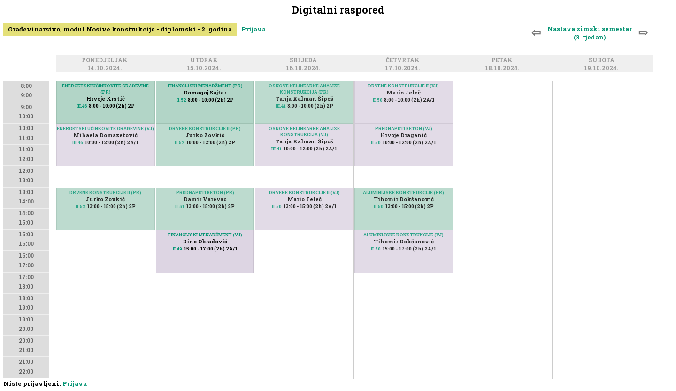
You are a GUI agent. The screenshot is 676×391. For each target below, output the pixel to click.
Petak (503, 60)
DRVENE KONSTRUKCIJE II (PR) (105, 192)
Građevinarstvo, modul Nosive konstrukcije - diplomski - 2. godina (120, 29)
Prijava (253, 29)
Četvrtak (404, 60)
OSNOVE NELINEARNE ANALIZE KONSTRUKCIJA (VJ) (304, 131)
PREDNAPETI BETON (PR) (205, 192)
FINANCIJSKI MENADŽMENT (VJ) (205, 235)
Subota (603, 60)
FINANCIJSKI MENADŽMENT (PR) (205, 86)
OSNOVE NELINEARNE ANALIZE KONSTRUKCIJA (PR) (304, 89)
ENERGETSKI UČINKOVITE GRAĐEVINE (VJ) (105, 128)
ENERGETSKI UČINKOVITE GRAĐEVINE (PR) (105, 89)
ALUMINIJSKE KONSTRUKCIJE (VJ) (403, 235)
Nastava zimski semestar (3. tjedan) (589, 32)
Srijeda (305, 60)
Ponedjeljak (106, 60)
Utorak (205, 60)
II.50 (277, 206)
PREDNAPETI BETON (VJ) (403, 128)
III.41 (281, 106)
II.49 (177, 249)
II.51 (179, 206)
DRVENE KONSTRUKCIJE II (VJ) (304, 192)
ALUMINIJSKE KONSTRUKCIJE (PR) (403, 192)
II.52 (80, 206)
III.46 (77, 143)
